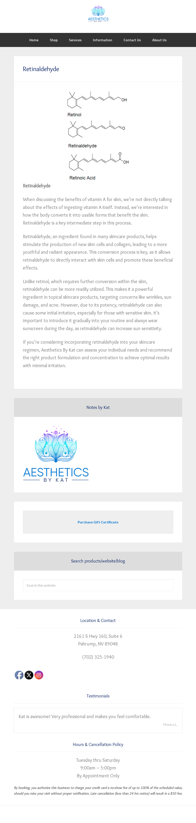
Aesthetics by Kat (98, 13)
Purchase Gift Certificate (98, 522)
